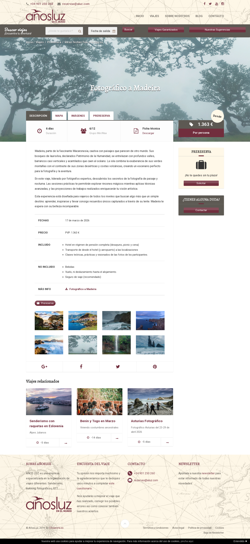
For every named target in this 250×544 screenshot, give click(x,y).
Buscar (128, 29)
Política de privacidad (199, 527)
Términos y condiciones (155, 527)
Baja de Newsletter (214, 532)
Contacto (216, 16)
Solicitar (201, 183)
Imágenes (78, 115)
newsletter (208, 473)
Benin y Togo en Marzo (97, 421)
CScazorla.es (56, 527)
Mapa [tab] (59, 115)
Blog (199, 16)
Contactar (201, 210)
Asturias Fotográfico (146, 421)
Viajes (154, 16)
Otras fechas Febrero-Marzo (84, 42)
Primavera (54, 42)
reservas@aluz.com (76, 4)
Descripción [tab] (38, 115)
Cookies (219, 527)
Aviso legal (178, 527)
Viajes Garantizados (166, 29)
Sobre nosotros (177, 16)
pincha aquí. (187, 541)
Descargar (148, 133)
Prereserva (101, 115)
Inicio (140, 16)
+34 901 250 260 (41, 4)
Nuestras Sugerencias (217, 29)
